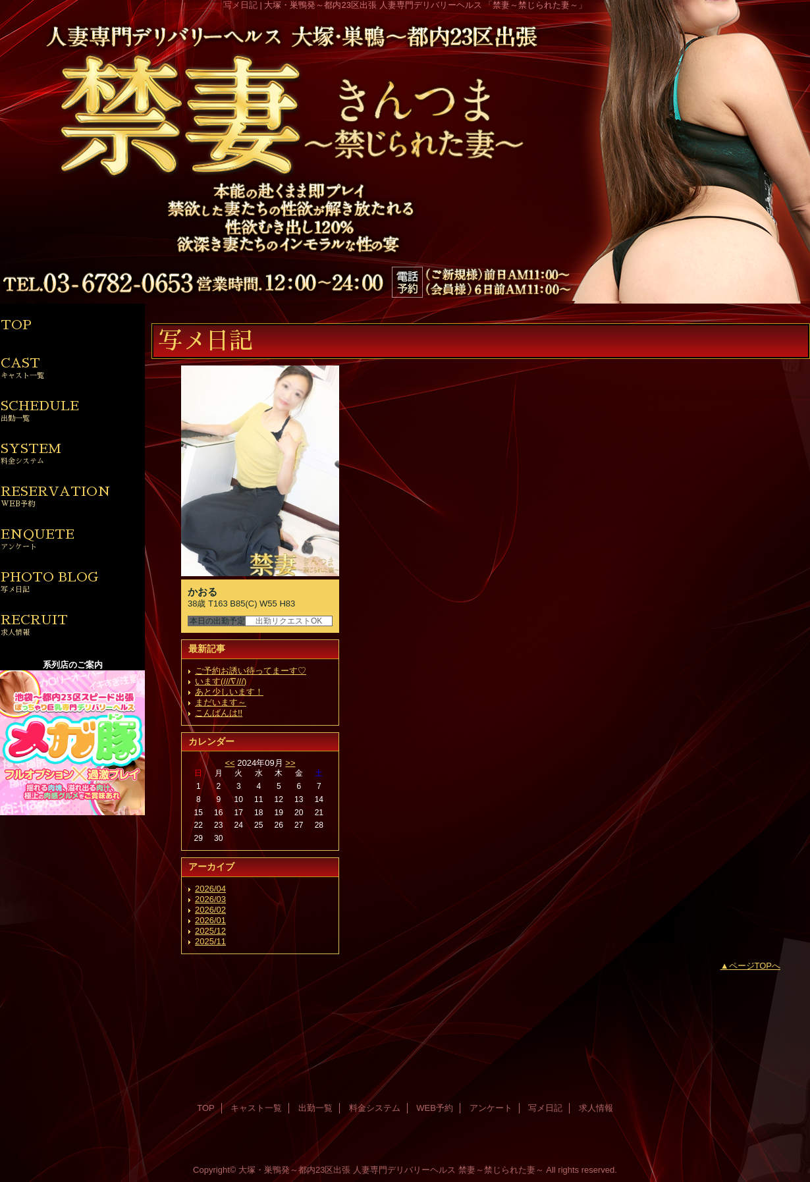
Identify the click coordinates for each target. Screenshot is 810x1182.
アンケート (491, 1108)
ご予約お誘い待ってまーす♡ (250, 671)
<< (229, 763)
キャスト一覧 (256, 1108)
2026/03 (210, 899)
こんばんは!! (218, 713)
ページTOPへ (755, 966)
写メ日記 (545, 1108)
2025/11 (210, 941)
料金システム (374, 1108)
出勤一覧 (315, 1108)
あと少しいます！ (229, 692)
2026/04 (210, 889)
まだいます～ (220, 702)
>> (290, 763)
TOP (16, 324)
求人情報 (596, 1108)
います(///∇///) (220, 681)
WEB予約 (434, 1108)
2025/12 (210, 931)
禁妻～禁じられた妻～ (501, 1170)
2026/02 (210, 910)
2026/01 (210, 920)
